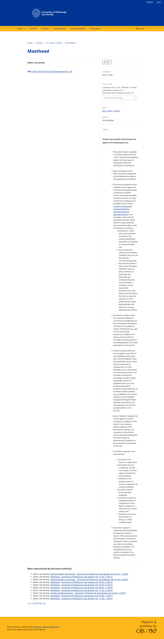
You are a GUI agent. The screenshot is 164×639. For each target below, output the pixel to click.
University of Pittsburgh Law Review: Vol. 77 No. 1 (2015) (87, 598)
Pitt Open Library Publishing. (46, 627)
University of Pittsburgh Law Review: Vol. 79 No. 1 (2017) (87, 596)
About (21, 28)
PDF (108, 62)
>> (44, 603)
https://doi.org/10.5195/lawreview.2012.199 (52, 71)
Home (30, 43)
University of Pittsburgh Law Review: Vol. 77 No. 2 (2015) (87, 590)
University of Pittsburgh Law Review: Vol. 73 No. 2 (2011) (87, 576)
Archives (45, 28)
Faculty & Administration (62, 593)
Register (150, 2)
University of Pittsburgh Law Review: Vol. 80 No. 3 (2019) (87, 582)
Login (158, 2)
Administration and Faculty (63, 574)
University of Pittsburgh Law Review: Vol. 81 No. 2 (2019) (102, 579)
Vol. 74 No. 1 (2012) (54, 43)
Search (140, 28)
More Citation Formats (113, 98)
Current (33, 28)
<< (29, 603)
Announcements (78, 28)
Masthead (55, 576)
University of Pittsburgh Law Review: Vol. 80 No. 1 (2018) (102, 574)
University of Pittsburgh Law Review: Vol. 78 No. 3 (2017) (87, 585)
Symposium (95, 28)
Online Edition (59, 28)
